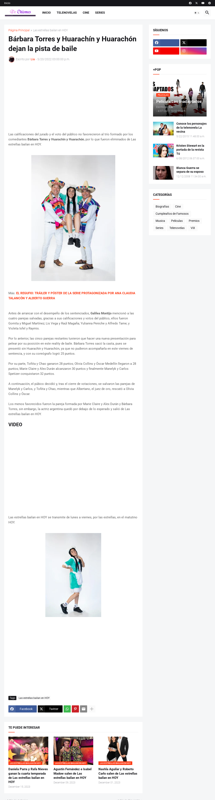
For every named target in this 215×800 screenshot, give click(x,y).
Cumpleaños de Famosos (172, 213)
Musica (160, 220)
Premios (194, 220)
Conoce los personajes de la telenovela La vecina (191, 127)
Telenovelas (67, 12)
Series (100, 12)
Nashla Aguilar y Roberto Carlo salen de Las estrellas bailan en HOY (117, 773)
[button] (197, 13)
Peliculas (177, 220)
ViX (193, 228)
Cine (86, 12)
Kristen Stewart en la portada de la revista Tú (190, 149)
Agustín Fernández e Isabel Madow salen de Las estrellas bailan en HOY (73, 773)
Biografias (162, 206)
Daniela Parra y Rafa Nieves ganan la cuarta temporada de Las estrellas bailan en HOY (28, 775)
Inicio (7, 3)
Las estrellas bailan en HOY (50, 30)
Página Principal (19, 30)
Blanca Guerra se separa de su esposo (190, 170)
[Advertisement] (73, 97)
